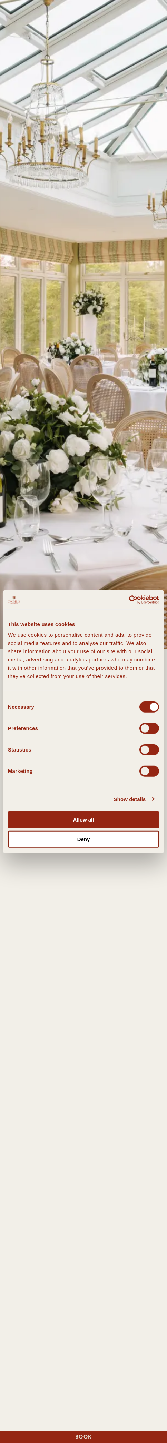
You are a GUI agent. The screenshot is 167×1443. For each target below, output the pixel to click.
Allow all (83, 820)
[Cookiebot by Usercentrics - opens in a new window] (129, 599)
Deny (83, 839)
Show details (130, 799)
